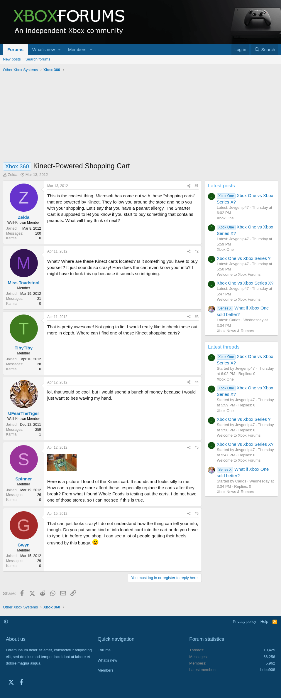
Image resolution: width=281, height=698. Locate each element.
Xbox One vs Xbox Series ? (243, 258)
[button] (59, 49)
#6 (197, 514)
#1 (197, 186)
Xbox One (225, 218)
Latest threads (224, 347)
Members (77, 49)
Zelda (13, 174)
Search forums (38, 59)
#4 (197, 382)
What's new (43, 49)
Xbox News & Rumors (235, 331)
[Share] (189, 186)
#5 (197, 447)
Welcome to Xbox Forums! (239, 274)
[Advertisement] (140, 118)
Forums (15, 49)
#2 (197, 251)
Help (264, 621)
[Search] (264, 49)
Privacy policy (244, 621)
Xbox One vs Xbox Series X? (245, 282)
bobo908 (267, 669)
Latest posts (221, 186)
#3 (197, 317)
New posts (12, 59)
